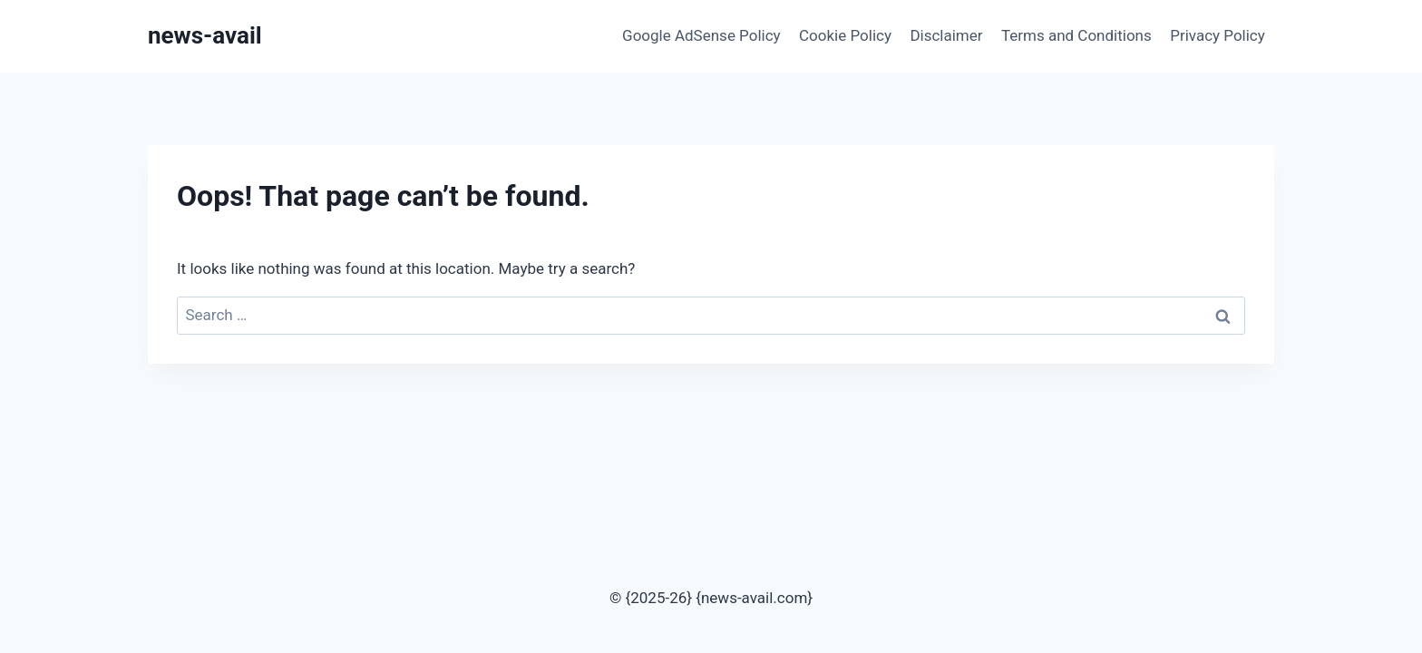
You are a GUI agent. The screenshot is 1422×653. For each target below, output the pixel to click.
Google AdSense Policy (701, 35)
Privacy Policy (1217, 35)
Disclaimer (946, 35)
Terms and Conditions (1076, 35)
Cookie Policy (845, 35)
